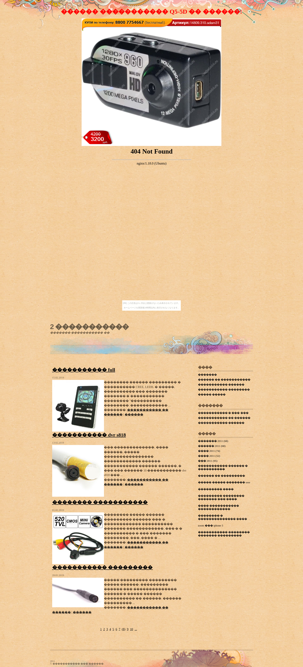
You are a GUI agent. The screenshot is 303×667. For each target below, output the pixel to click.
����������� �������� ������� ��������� (224, 534)
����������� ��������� (102, 567)
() (123, 629)
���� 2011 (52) (209, 455)
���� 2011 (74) (209, 450)
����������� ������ (221, 384)
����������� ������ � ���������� (223, 467)
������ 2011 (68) (212, 445)
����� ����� (212, 394)
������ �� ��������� (221, 475)
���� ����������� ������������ (218, 507)
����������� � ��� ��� (223, 412)
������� (207, 374)
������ (134, 414)
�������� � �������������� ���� (222, 517)
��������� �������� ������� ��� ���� (221, 497)
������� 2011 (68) (213, 441)
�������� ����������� (100, 502)
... (136, 629)
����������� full (83, 369)
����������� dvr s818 (89, 435)
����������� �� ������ (224, 417)
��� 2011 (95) (207, 460)
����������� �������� (224, 389)
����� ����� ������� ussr (224, 482)
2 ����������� (89, 327)
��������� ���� (216, 489)
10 (131, 629)
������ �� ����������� (224, 379)
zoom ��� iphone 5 (210, 525)
